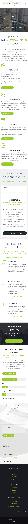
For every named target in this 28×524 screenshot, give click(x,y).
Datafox (14, 490)
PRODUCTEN (14, 484)
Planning (14, 124)
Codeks (14, 492)
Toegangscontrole (14, 150)
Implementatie (14, 501)
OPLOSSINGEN (14, 468)
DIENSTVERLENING (14, 497)
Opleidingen (14, 503)
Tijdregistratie (14, 70)
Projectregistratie (14, 99)
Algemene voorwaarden (14, 506)
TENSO (18, 511)
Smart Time (14, 487)
